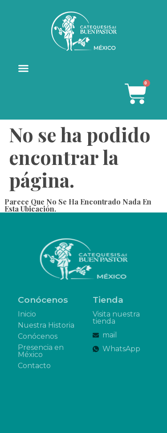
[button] (23, 68)
